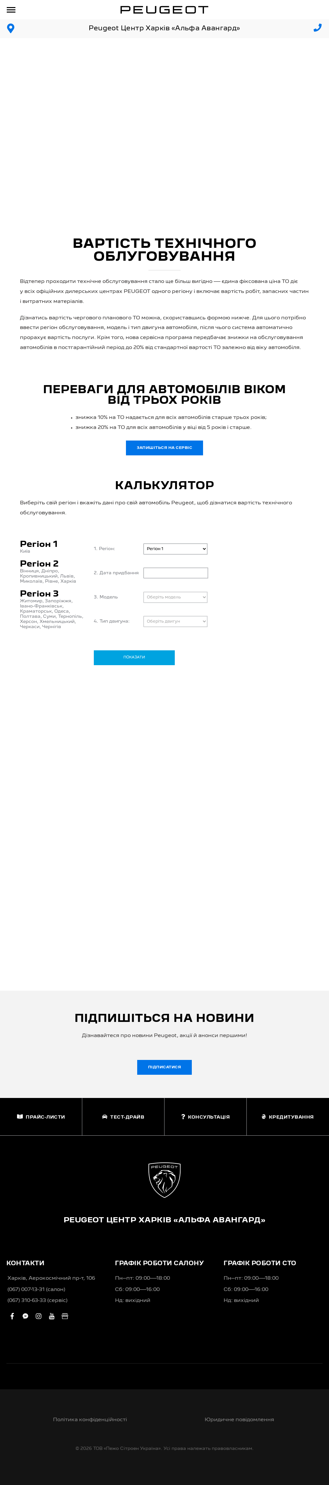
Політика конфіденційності (90, 1420)
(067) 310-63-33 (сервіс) (37, 1300)
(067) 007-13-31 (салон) (36, 1289)
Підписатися (164, 1067)
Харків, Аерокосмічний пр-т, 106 (51, 1278)
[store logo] (164, 10)
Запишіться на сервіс (164, 448)
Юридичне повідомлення (239, 1420)
